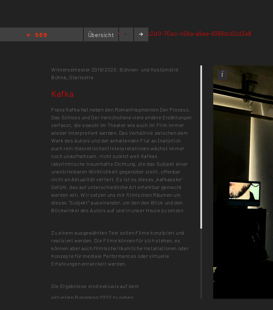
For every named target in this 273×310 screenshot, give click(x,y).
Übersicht (101, 34)
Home (37, 35)
